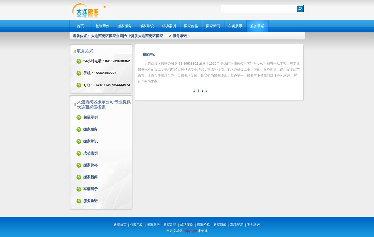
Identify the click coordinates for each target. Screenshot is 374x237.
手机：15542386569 (99, 73)
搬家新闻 (213, 26)
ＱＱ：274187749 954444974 (106, 85)
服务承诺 (257, 26)
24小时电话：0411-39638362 (106, 61)
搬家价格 (191, 26)
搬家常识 (147, 26)
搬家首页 (120, 225)
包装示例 (102, 26)
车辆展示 (235, 26)
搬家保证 (149, 54)
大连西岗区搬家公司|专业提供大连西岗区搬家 (127, 36)
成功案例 (169, 26)
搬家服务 (124, 26)
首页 (80, 26)
